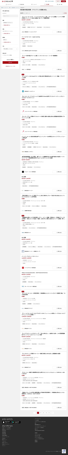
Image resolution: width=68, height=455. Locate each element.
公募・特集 (59, 4)
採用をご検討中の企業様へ (49, 1)
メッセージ (34, 4)
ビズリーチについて (38, 418)
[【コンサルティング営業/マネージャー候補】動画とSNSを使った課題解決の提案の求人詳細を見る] (43, 361)
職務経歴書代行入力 (38, 424)
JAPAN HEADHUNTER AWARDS (39, 430)
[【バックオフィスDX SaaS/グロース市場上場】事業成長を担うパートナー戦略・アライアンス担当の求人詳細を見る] (43, 83)
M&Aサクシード (4, 439)
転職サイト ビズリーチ (4, 7)
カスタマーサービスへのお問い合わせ (40, 421)
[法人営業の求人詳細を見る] (43, 184)
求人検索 (46, 4)
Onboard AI (3, 438)
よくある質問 (37, 420)
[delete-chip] (12, 22)
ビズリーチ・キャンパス (5, 436)
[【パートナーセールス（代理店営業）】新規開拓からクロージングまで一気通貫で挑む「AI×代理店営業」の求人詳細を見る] (43, 300)
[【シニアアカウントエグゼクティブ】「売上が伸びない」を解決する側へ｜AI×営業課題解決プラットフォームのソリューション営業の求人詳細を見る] (43, 341)
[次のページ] (53, 413)
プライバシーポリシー (38, 434)
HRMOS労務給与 (4, 435)
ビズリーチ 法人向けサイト (39, 437)
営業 (9, 7)
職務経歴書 (21, 4)
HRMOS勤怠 (4, 432)
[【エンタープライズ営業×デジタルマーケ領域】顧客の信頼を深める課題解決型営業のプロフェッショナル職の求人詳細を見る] (43, 124)
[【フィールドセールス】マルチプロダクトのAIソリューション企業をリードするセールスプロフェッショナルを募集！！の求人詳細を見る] (43, 321)
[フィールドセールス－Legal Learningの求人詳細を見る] (43, 44)
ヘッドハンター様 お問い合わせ (39, 438)
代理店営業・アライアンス (15, 7)
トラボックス (4, 441)
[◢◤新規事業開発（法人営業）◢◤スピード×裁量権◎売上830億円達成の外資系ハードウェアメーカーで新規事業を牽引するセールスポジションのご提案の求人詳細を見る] (43, 164)
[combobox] (10, 49)
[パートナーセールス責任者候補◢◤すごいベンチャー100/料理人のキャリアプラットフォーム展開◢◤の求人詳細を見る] (43, 144)
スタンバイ (3, 445)
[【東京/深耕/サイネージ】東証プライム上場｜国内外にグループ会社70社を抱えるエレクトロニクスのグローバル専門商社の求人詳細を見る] (43, 203)
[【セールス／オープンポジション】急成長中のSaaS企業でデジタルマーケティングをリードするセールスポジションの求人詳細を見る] (43, 104)
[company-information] (37, 32)
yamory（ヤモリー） (5, 442)
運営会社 (36, 440)
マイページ (8, 4)
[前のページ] (34, 413)
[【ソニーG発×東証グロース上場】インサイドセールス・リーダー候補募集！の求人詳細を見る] (43, 63)
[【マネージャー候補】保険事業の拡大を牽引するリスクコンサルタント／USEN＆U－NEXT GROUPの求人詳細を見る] (43, 380)
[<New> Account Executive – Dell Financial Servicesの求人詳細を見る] (43, 280)
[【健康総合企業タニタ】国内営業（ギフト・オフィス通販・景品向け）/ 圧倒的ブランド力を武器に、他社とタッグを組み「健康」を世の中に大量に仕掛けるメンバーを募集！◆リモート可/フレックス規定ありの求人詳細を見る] (43, 224)
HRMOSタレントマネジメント (6, 429)
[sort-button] (65, 13)
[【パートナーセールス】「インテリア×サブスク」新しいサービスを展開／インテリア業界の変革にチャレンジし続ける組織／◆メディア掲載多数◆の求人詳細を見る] (43, 24)
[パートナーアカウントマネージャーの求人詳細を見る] (43, 262)
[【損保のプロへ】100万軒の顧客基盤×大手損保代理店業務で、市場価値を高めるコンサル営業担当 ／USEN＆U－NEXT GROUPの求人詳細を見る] (43, 400)
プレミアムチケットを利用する (39, 427)
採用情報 (36, 441)
